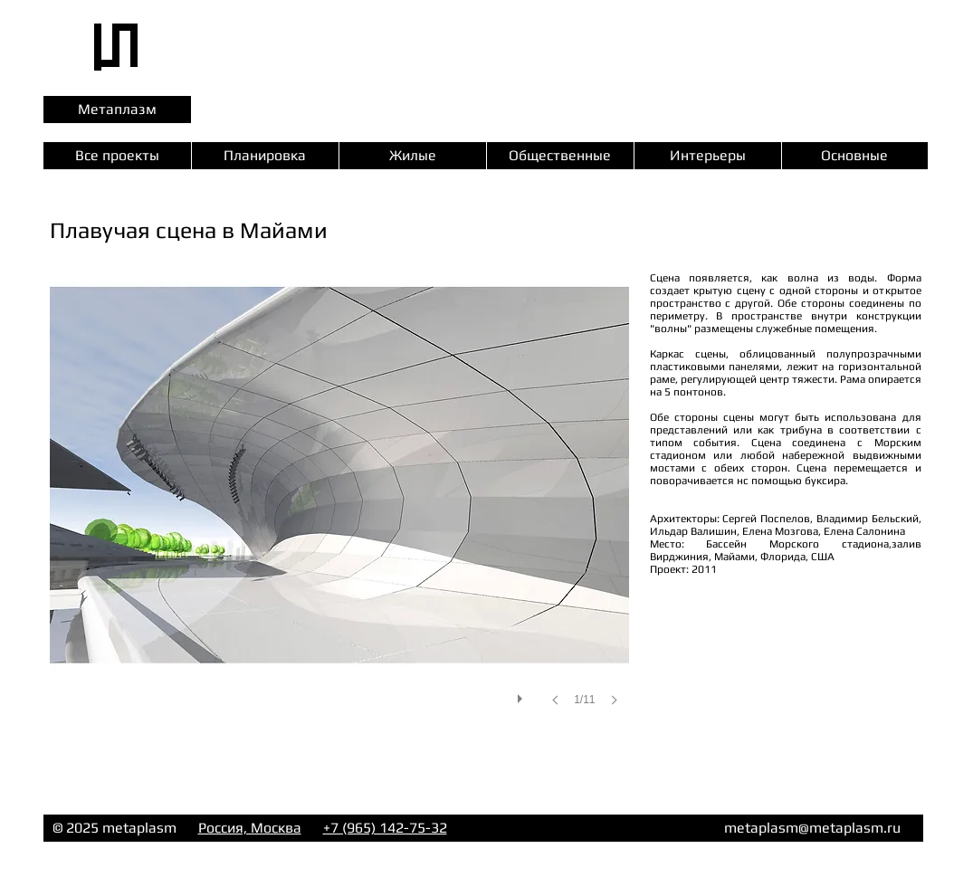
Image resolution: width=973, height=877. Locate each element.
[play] (522, 694)
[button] (339, 507)
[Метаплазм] (117, 109)
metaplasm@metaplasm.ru (812, 827)
